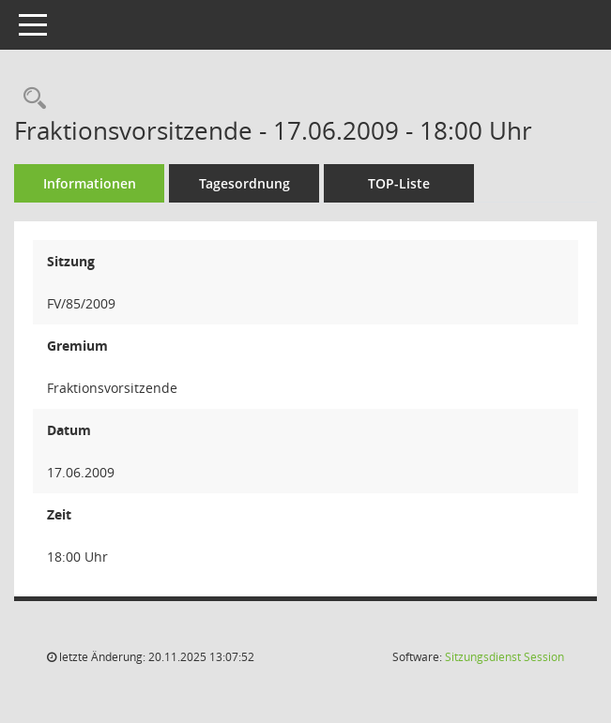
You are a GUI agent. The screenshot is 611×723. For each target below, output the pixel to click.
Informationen (89, 183)
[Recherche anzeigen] (30, 98)
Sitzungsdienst (504, 657)
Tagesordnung (244, 183)
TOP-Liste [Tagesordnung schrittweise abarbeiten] (399, 183)
